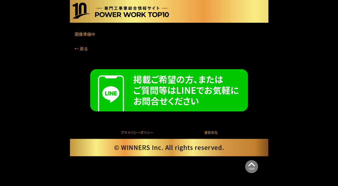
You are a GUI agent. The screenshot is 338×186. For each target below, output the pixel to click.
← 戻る (81, 48)
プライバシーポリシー (137, 132)
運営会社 (210, 132)
